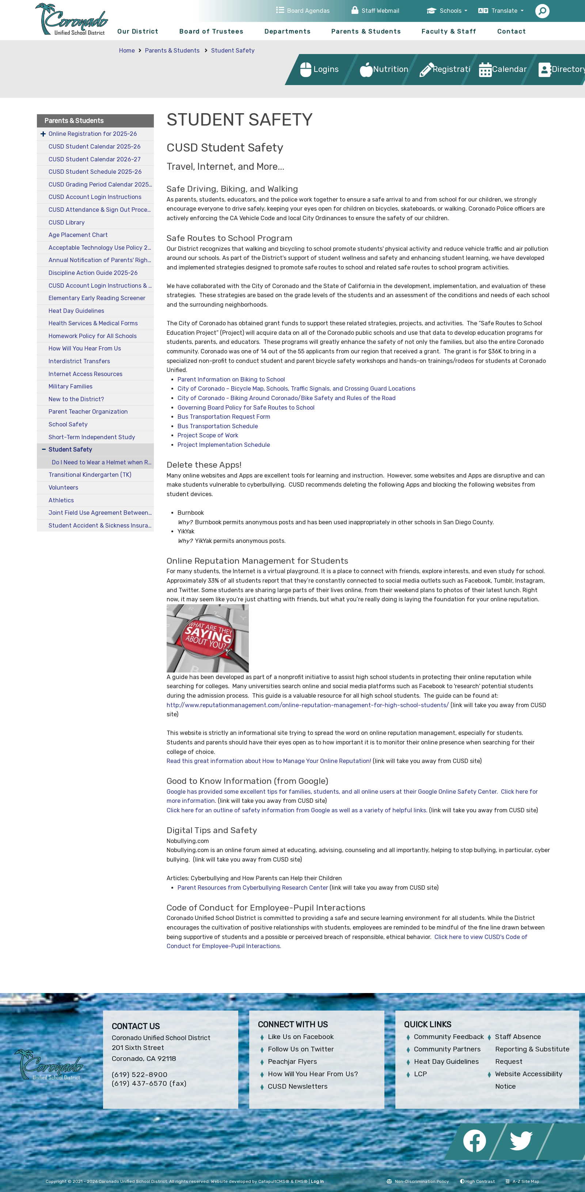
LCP (420, 1074)
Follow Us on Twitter (301, 1049)
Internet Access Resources (85, 374)
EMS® (301, 1181)
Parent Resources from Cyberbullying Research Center (253, 887)
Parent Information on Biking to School (231, 379)
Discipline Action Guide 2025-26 (93, 272)
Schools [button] (451, 10)
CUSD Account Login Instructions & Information (101, 285)
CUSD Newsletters (298, 1086)
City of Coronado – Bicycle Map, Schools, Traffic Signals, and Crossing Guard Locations (296, 388)
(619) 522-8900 (140, 1074)
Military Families (70, 386)
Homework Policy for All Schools (93, 336)
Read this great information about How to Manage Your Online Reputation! (269, 761)
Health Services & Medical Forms (93, 323)
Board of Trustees (211, 31)
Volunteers (63, 487)
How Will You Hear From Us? (313, 1074)
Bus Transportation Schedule (218, 426)
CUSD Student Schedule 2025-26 (95, 171)
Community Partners (447, 1049)
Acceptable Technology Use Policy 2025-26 (101, 247)
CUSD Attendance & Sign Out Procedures (101, 209)
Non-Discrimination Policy (418, 1181)
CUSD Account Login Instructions (95, 196)
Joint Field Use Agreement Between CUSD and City (101, 512)
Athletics (61, 500)
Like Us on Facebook (301, 1036)
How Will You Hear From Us (85, 348)
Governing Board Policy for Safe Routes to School (246, 407)
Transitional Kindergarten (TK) (90, 474)
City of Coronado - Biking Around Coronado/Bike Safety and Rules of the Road (287, 398)
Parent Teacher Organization (88, 411)
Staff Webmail (380, 10)
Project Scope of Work (208, 435)
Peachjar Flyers (292, 1061)
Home (127, 50)
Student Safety (233, 50)
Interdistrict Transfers (79, 361)
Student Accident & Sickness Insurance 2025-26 (101, 525)
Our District (138, 31)
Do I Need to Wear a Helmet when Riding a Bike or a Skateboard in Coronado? (102, 462)
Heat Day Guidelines (76, 310)
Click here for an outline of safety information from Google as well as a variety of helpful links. (297, 810)
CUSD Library (67, 222)
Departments (288, 31)
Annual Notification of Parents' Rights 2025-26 (101, 260)
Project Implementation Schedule (224, 444)
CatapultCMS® (273, 1181)
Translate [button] (505, 10)
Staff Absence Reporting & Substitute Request (532, 1049)
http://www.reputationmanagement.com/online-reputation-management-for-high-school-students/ (308, 705)
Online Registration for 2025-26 (93, 133)
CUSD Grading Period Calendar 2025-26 (101, 184)
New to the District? (76, 399)
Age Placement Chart (78, 234)
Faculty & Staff (449, 31)
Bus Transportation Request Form (224, 416)
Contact (511, 31)
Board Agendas (308, 10)
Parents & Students (366, 31)
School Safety (68, 424)
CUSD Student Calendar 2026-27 (95, 159)
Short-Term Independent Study (92, 437)
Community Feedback (449, 1036)
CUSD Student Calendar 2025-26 (95, 146)
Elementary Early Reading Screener (97, 298)
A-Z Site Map (522, 1181)
